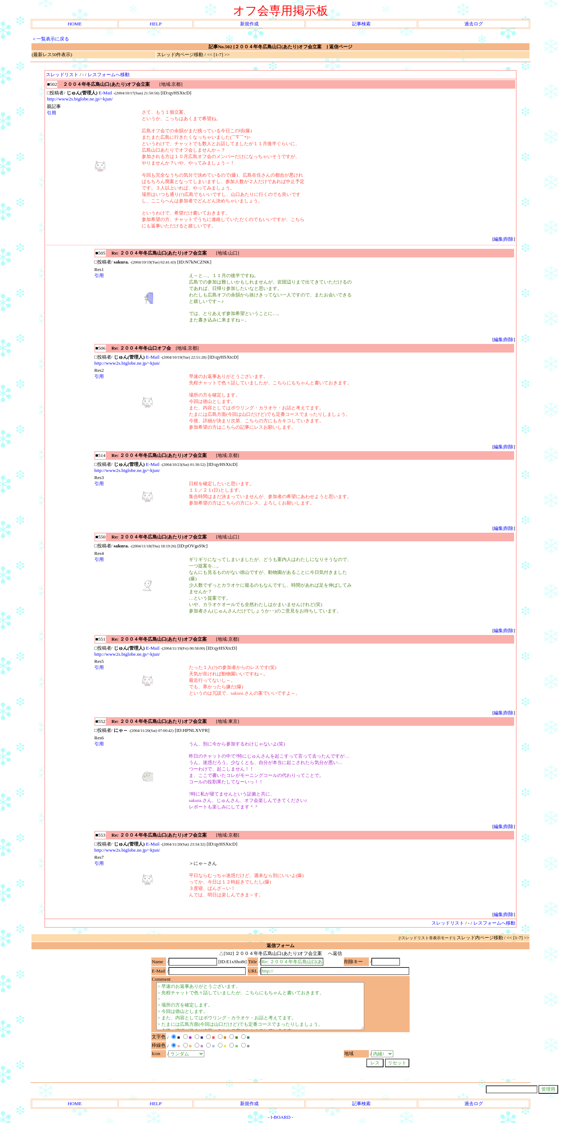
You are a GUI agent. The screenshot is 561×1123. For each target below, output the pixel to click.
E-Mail (105, 92)
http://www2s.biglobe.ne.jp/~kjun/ (80, 99)
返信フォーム (280, 945)
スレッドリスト (62, 74)
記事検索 (361, 23)
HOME (75, 23)
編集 (498, 239)
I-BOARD (280, 1117)
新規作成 (249, 23)
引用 (51, 112)
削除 (508, 239)
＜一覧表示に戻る (50, 38)
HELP (155, 23)
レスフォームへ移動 (109, 74)
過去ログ (473, 23)
